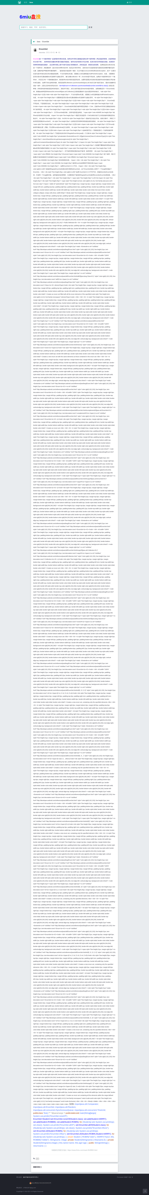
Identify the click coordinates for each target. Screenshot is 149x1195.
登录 (129, 2)
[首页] (34, 41)
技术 (37, 1158)
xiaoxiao (42, 52)
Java (31, 2)
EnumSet (45, 42)
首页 (25, 2)
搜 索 (90, 27)
